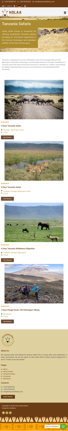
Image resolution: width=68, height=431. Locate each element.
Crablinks (12, 408)
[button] (65, 13)
